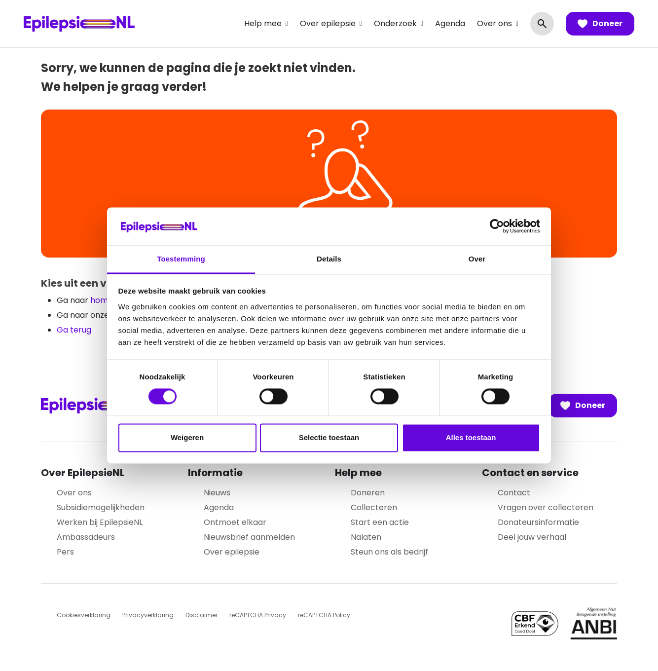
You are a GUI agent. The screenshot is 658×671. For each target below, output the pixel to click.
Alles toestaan (471, 437)
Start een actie (380, 522)
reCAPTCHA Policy (324, 615)
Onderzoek (395, 23)
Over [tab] (477, 259)
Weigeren (187, 437)
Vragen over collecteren (545, 507)
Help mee (263, 23)
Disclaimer (201, 615)
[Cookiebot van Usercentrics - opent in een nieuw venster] (497, 226)
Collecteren (374, 507)
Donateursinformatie (538, 522)
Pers (65, 552)
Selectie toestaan (329, 437)
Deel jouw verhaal (532, 537)
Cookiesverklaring (83, 615)
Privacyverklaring (148, 615)
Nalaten (366, 537)
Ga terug (74, 330)
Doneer (600, 24)
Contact (514, 492)
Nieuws (217, 492)
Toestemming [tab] (181, 259)
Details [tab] (329, 259)
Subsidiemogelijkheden (101, 507)
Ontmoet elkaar (235, 522)
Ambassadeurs (86, 537)
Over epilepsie (328, 23)
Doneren (368, 492)
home (101, 300)
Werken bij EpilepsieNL (100, 522)
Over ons (494, 23)
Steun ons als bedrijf (389, 552)
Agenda (450, 23)
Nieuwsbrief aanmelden (249, 537)
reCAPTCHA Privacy (257, 615)
